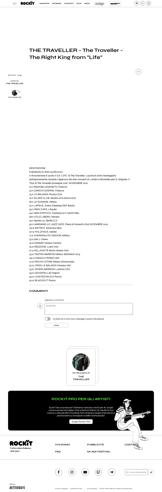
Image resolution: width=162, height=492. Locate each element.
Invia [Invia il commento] (56, 325)
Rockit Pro (115, 3)
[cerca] (142, 3)
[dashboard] (148, 3)
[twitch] (98, 472)
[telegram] (111, 472)
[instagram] (71, 472)
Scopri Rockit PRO (81, 421)
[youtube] (85, 472)
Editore (17, 486)
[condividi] (138, 72)
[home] (27, 3)
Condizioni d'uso (76, 489)
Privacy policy (92, 489)
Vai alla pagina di (81, 367)
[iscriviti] (151, 472)
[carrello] (136, 3)
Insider (99, 3)
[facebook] (58, 472)
